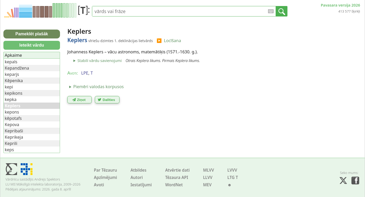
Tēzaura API (176, 177)
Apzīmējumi (105, 177)
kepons (12, 112)
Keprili (11, 143)
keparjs (12, 74)
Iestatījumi (141, 185)
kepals (11, 62)
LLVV (208, 177)
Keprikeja (14, 137)
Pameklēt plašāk (31, 34)
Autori (136, 177)
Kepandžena (17, 68)
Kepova (12, 124)
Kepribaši (14, 131)
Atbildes (138, 170)
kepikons (13, 93)
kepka (11, 99)
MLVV (208, 170)
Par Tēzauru (105, 170)
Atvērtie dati (177, 170)
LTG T (232, 177)
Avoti (99, 185)
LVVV (232, 170)
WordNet (174, 185)
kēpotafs (13, 118)
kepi (9, 87)
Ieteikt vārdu (31, 45)
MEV (207, 185)
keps (9, 150)
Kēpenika (14, 80)
